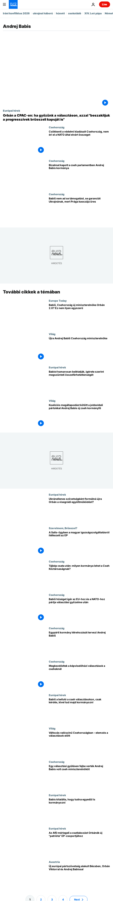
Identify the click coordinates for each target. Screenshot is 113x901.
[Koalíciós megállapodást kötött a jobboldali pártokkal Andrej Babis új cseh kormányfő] (79, 416)
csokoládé (74, 13)
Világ (52, 333)
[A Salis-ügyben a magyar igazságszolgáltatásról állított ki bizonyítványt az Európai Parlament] (79, 543)
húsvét (60, 13)
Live (104, 4)
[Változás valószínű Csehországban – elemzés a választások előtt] (79, 743)
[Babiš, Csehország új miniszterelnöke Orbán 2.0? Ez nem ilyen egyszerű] (79, 316)
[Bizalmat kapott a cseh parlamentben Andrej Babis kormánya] (79, 176)
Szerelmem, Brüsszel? (63, 528)
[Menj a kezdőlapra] (13, 4)
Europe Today (58, 300)
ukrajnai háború (43, 13)
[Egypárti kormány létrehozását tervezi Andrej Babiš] (79, 643)
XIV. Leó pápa (93, 13)
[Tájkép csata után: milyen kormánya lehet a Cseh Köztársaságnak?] (79, 576)
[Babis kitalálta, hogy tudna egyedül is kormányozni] (79, 810)
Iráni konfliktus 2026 (16, 13)
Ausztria (54, 861)
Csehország (56, 127)
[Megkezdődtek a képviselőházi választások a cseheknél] (79, 676)
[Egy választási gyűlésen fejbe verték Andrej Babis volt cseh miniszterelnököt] (79, 777)
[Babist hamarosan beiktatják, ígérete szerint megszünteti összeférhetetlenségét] (79, 382)
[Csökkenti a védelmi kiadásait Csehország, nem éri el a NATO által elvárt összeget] (79, 142)
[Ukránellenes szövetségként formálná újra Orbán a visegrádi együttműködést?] (79, 509)
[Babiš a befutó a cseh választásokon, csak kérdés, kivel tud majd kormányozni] (79, 710)
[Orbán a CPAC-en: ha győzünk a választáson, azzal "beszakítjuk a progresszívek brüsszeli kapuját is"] (56, 117)
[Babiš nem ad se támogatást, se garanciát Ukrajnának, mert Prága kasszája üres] (79, 209)
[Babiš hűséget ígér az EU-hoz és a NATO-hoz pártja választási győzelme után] (79, 610)
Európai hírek (11, 110)
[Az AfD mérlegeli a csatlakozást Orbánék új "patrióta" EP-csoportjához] (79, 843)
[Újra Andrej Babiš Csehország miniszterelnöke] (79, 349)
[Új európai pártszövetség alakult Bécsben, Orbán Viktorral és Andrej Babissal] (79, 877)
